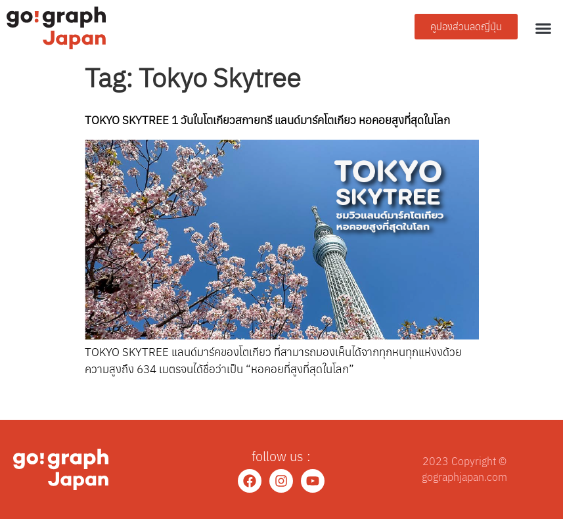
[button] (543, 28)
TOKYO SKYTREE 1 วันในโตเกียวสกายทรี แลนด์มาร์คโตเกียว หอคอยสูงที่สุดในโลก (267, 119)
